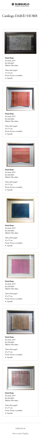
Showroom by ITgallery (20, 433)
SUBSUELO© (20, 428)
